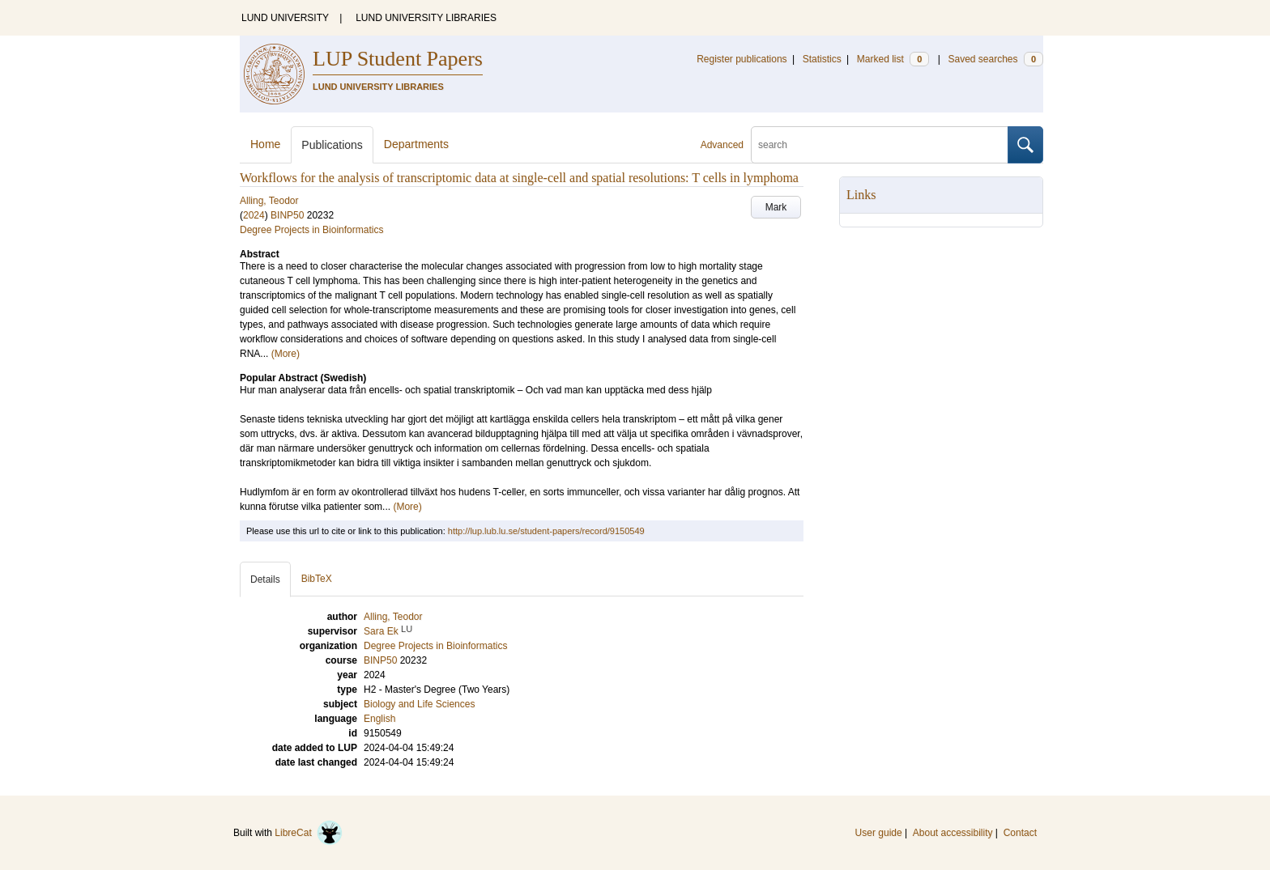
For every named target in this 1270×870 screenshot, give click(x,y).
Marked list (893, 59)
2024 (254, 215)
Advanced (722, 145)
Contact (1020, 832)
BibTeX (316, 578)
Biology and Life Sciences (419, 704)
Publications (332, 144)
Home (265, 144)
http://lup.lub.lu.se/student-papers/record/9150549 (546, 531)
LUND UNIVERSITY (285, 17)
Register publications (741, 59)
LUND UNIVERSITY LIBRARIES (426, 17)
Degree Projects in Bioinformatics (311, 230)
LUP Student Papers (398, 58)
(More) (285, 353)
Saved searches (995, 59)
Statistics (822, 59)
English (379, 718)
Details (265, 579)
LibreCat (309, 833)
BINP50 (287, 215)
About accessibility (953, 832)
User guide (878, 832)
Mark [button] (776, 207)
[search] (879, 144)
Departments (416, 144)
